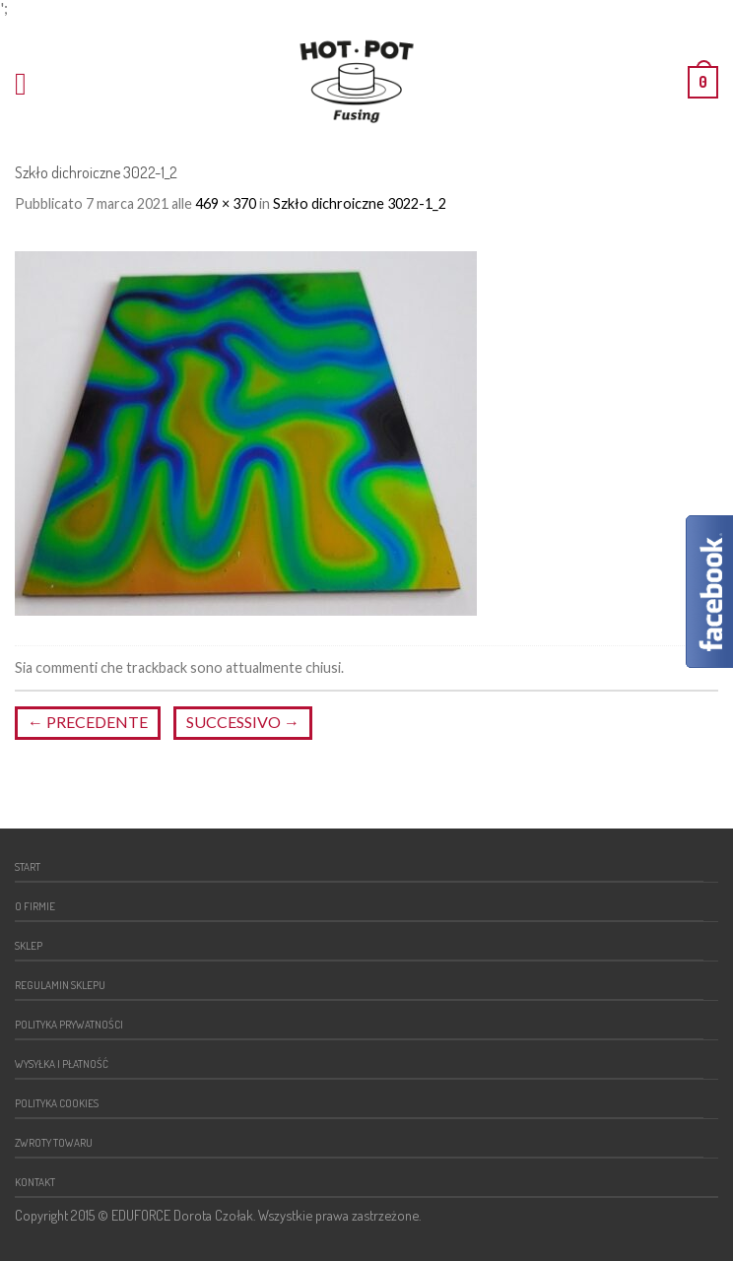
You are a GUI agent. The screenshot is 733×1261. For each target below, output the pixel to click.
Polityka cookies (57, 1102)
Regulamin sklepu (60, 984)
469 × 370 (225, 203)
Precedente (88, 721)
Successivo (243, 721)
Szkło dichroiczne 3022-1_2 (359, 203)
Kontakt (35, 1181)
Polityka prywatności (69, 1024)
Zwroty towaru (54, 1142)
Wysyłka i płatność (61, 1063)
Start (27, 866)
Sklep (28, 945)
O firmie (35, 905)
